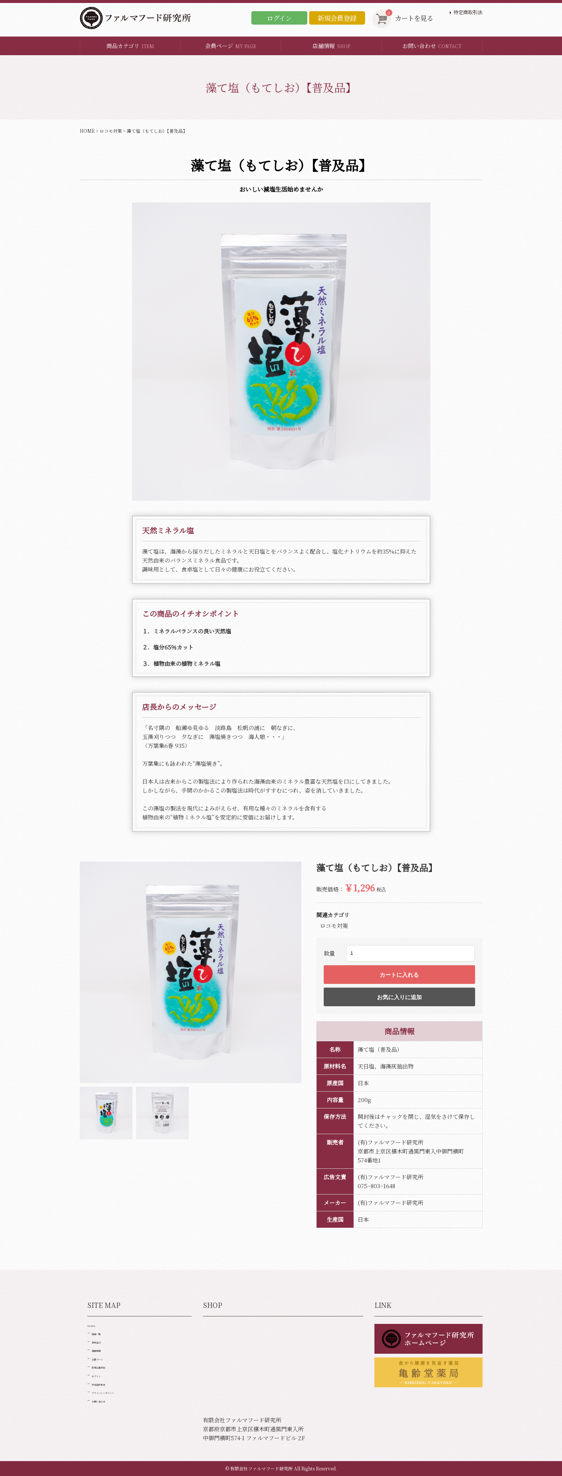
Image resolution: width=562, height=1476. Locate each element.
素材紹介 (103, 1352)
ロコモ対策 (111, 131)
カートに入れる (399, 975)
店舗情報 (331, 46)
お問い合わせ (431, 46)
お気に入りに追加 (399, 997)
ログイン (279, 18)
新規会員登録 (337, 18)
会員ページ (230, 46)
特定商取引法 (468, 12)
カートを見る (403, 18)
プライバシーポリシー (120, 1419)
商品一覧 (103, 1340)
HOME (87, 131)
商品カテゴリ (130, 46)
